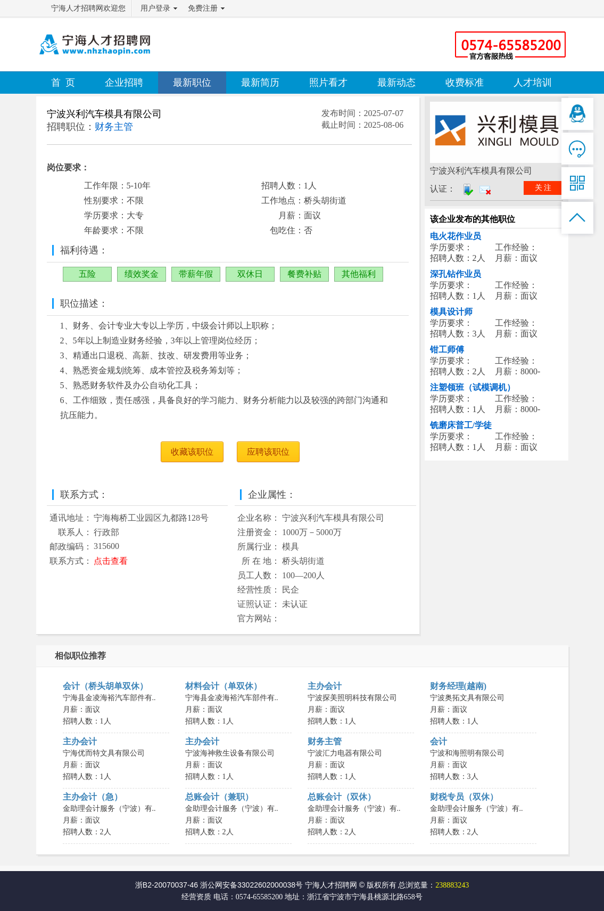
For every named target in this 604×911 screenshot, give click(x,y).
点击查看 (111, 560)
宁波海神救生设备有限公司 (230, 753)
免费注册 (203, 8)
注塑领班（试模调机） (472, 387)
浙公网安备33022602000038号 (251, 885)
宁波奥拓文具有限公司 (467, 698)
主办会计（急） (92, 796)
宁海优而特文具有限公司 (104, 753)
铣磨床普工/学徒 (461, 425)
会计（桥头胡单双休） (105, 686)
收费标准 (464, 82)
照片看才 (328, 82)
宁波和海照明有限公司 (467, 753)
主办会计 (325, 686)
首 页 (63, 82)
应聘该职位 (268, 451)
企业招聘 (124, 82)
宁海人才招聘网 (331, 885)
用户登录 (155, 8)
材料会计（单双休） (223, 686)
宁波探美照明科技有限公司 (352, 698)
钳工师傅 (447, 349)
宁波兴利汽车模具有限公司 (104, 114)
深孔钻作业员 (455, 273)
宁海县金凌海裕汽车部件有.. (109, 698)
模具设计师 (451, 311)
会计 (438, 741)
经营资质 (196, 897)
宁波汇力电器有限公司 (345, 753)
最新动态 (396, 82)
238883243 (452, 885)
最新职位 (192, 82)
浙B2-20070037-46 (166, 885)
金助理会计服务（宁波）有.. (109, 808)
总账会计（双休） (342, 796)
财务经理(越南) (458, 686)
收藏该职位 (192, 451)
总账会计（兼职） (219, 796)
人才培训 (533, 82)
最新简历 (260, 82)
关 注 (543, 188)
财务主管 (325, 741)
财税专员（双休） (464, 796)
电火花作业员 (455, 236)
